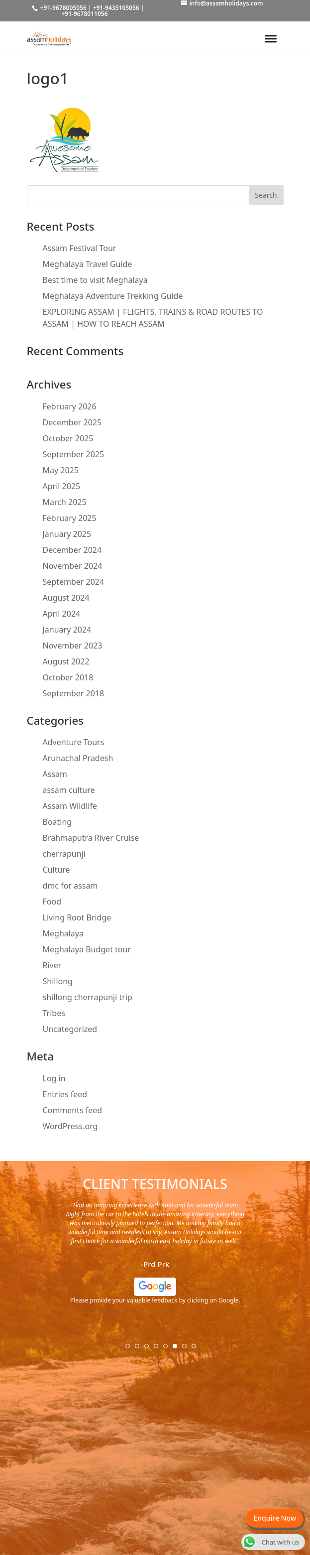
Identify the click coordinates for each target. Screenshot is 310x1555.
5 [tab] (169, 1349)
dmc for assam (70, 885)
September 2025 (73, 454)
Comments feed (73, 1110)
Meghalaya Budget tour (87, 949)
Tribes (54, 1013)
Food (52, 901)
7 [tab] (188, 1349)
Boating (57, 821)
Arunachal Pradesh (78, 758)
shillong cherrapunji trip (87, 997)
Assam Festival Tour (79, 248)
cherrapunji (64, 853)
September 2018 (73, 693)
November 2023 (73, 645)
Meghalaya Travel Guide (87, 264)
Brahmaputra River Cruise (91, 837)
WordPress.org (70, 1126)
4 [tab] (159, 1349)
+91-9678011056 (84, 13)
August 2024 (66, 597)
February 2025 (70, 518)
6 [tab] (178, 1349)
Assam (55, 774)
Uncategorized (70, 1029)
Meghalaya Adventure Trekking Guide (113, 295)
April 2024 (62, 613)
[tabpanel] (155, 1256)
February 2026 (70, 406)
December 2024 (72, 549)
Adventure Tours (73, 742)
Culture (56, 869)
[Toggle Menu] (271, 38)
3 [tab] (150, 1349)
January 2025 (67, 533)
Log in (54, 1078)
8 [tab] (197, 1349)
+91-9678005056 (63, 7)
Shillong (58, 981)
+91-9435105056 (116, 7)
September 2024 (73, 581)
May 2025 (61, 470)
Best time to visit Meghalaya (95, 279)
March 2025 (65, 502)
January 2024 (67, 629)
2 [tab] (140, 1349)
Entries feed (65, 1094)
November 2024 (73, 565)
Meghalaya (63, 933)
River (52, 965)
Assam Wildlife (70, 805)
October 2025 (68, 438)
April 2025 (62, 486)
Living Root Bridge (77, 917)
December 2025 (72, 422)
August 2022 (66, 661)
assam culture (69, 789)
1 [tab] (131, 1349)
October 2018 (68, 677)
